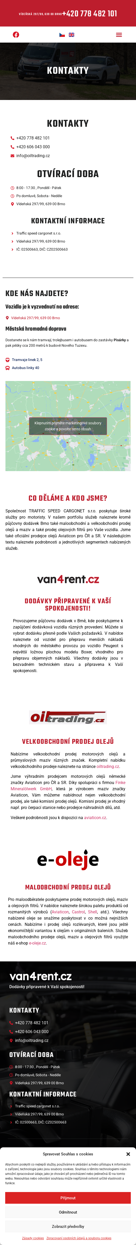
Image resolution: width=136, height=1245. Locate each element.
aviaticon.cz (95, 817)
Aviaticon (60, 911)
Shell (92, 911)
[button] (128, 1154)
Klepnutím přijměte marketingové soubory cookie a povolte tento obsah (68, 426)
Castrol (78, 911)
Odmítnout (68, 1212)
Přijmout (68, 1198)
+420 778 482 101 (89, 14)
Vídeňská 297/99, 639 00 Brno (40, 14)
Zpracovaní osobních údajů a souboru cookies (78, 1238)
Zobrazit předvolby (68, 1226)
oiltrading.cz (108, 766)
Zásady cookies (33, 1238)
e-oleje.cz (37, 943)
